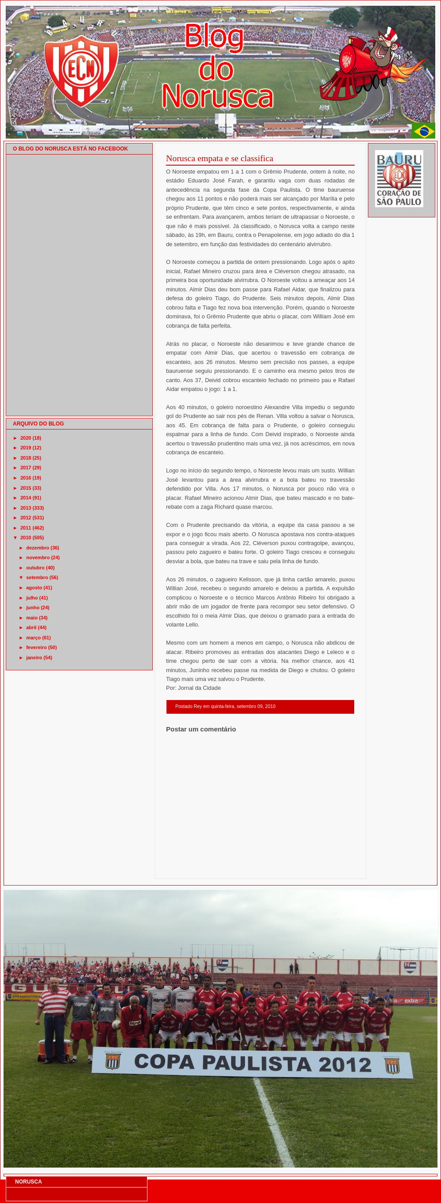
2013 (25, 508)
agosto (34, 587)
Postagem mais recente (190, 867)
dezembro (37, 547)
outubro (35, 567)
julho (32, 597)
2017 (25, 467)
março (33, 637)
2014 (25, 497)
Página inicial (261, 867)
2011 (25, 527)
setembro (37, 577)
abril (31, 627)
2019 (25, 447)
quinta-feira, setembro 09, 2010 (243, 706)
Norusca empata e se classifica (219, 158)
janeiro (34, 657)
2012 (25, 517)
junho (32, 607)
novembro (38, 557)
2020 (25, 438)
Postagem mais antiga (332, 867)
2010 (25, 537)
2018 (25, 457)
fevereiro (36, 647)
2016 (25, 477)
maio (32, 617)
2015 (25, 488)
